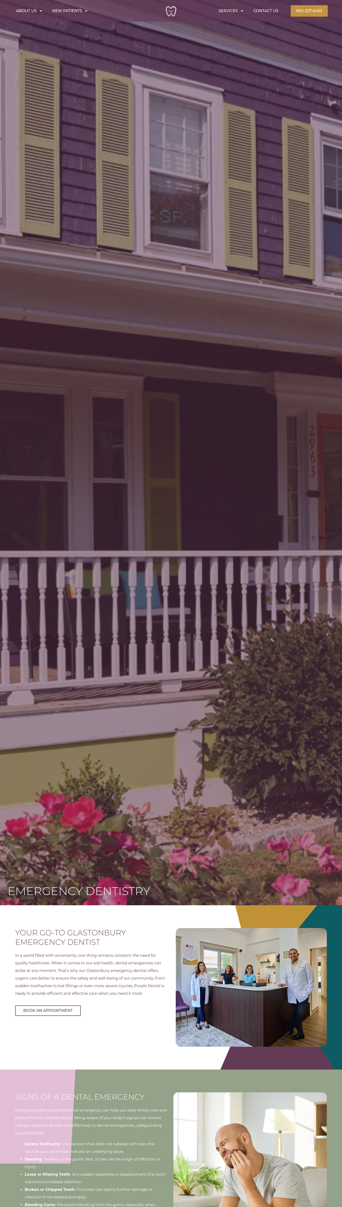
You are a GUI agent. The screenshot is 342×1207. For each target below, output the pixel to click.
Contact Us (265, 11)
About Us (29, 11)
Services (231, 11)
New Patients (70, 11)
